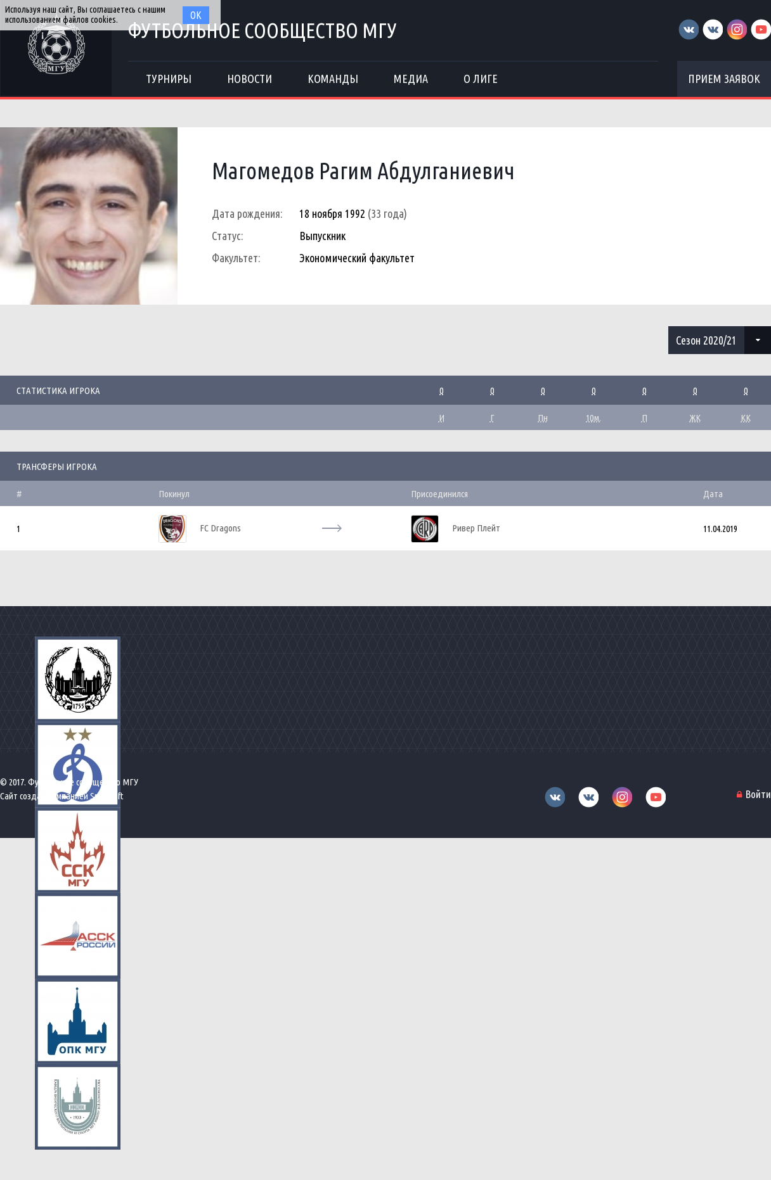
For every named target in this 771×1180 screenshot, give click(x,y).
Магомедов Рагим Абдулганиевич (363, 171)
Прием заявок (724, 78)
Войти (758, 794)
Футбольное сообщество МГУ (262, 30)
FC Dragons (220, 528)
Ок (196, 15)
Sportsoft (107, 795)
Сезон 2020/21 (706, 340)
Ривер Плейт (476, 528)
